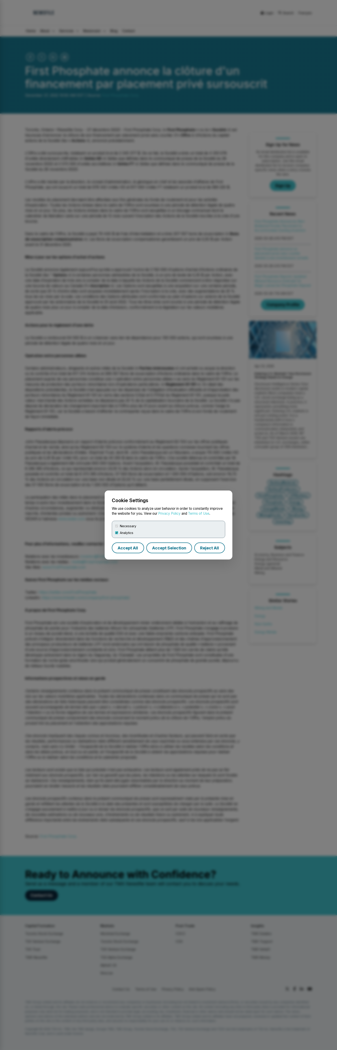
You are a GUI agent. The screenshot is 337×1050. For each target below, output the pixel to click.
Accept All (128, 548)
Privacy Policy (169, 513)
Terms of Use (198, 513)
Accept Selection (169, 548)
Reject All (209, 548)
